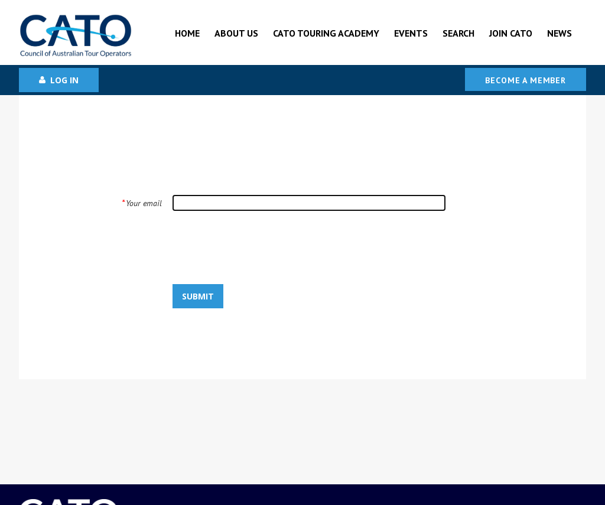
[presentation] (251, 247)
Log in (64, 80)
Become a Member (525, 80)
